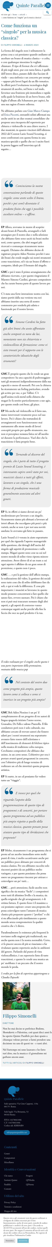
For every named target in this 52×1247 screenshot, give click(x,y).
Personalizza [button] (10, 1241)
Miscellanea (9, 1162)
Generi (7, 1153)
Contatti (7, 1189)
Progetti (29, 1175)
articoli (22, 14)
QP (30, 1180)
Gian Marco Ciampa (38, 111)
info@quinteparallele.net (17, 1132)
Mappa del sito (10, 1211)
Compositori (9, 1158)
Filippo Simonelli (35, 1063)
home (15, 14)
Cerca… (47, 12)
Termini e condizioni (12, 1206)
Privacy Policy (10, 1202)
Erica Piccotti (11, 114)
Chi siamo (8, 1175)
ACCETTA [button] (23, 1241)
